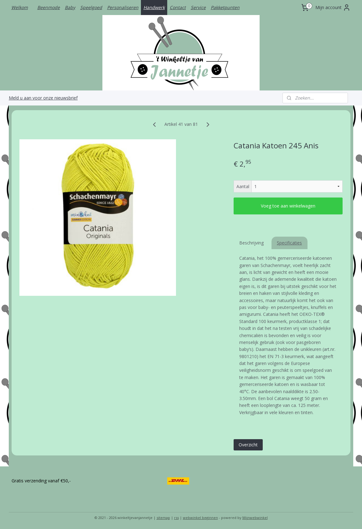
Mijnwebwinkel (255, 517)
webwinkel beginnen (200, 517)
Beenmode (48, 7)
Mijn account (332, 7)
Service (198, 7)
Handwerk (154, 7)
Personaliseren (122, 7)
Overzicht (248, 445)
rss (176, 517)
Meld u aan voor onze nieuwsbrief (43, 98)
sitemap (163, 517)
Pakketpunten (225, 7)
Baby (70, 7)
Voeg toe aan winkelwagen (288, 206)
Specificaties (289, 243)
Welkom (19, 7)
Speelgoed (91, 7)
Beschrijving (251, 243)
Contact (178, 7)
